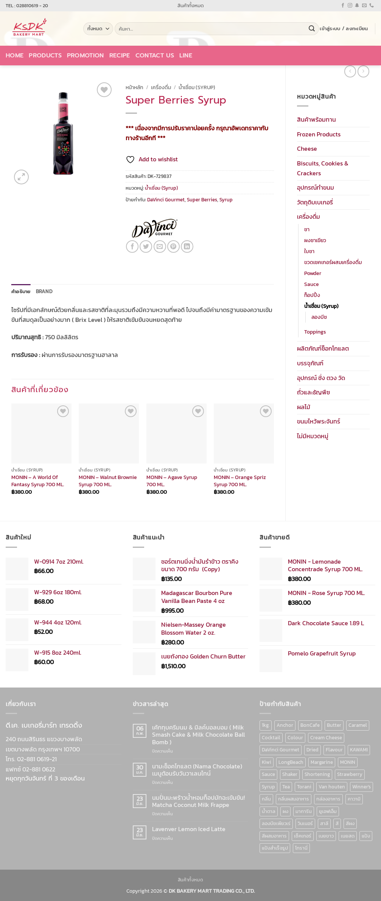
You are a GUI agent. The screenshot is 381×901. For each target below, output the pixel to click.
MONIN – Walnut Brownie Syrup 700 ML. (108, 481)
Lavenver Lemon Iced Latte (188, 829)
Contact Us (154, 55)
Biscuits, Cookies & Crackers (322, 168)
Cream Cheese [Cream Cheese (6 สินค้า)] (326, 737)
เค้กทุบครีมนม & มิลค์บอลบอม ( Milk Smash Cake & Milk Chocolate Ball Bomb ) (198, 735)
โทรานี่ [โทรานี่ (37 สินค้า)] (301, 848)
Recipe (119, 55)
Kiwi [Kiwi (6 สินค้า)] (266, 762)
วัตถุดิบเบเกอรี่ (315, 202)
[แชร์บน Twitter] (146, 246)
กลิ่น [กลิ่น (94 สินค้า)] (266, 798)
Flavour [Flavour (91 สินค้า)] (334, 749)
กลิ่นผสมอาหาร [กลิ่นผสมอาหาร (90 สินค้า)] (293, 798)
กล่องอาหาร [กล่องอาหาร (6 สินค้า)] (328, 798)
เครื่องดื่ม (308, 216)
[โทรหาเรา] (371, 5)
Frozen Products (319, 134)
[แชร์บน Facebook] (132, 246)
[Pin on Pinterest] (173, 246)
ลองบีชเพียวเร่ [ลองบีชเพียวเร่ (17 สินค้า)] (276, 823)
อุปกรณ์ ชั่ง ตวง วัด (321, 377)
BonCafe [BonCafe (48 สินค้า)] (310, 725)
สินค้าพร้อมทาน (316, 119)
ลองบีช (319, 317)
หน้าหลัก (134, 87)
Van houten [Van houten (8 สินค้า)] (332, 786)
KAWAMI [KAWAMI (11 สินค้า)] (359, 749)
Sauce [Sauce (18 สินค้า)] (268, 774)
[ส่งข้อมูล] (311, 28)
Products (45, 55)
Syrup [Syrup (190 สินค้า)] (268, 786)
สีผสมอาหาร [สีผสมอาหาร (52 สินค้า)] (274, 835)
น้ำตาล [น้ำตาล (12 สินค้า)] (268, 811)
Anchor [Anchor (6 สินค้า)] (285, 725)
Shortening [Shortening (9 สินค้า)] (317, 774)
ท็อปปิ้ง (312, 295)
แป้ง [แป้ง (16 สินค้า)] (366, 835)
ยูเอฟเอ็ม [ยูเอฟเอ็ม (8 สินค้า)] (328, 811)
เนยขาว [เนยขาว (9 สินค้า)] (326, 835)
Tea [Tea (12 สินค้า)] (286, 786)
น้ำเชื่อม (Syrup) (321, 306)
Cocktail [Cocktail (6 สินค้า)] (271, 737)
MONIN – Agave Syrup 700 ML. (171, 481)
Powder (312, 273)
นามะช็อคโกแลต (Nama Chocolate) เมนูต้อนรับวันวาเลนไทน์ (197, 770)
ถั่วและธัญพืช (313, 392)
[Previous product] (363, 71)
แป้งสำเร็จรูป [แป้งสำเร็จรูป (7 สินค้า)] (275, 848)
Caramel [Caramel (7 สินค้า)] (357, 725)
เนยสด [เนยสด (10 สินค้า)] (348, 835)
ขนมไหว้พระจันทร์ (318, 421)
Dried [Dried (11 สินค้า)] (312, 749)
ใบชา (309, 251)
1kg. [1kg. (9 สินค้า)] (265, 725)
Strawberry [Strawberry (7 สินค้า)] (349, 774)
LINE (185, 55)
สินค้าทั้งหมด (190, 5)
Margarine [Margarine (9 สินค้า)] (322, 762)
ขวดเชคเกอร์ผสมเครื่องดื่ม (333, 262)
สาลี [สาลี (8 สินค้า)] (324, 823)
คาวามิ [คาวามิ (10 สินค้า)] (354, 798)
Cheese (307, 148)
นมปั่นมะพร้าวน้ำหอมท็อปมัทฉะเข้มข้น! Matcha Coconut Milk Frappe (198, 801)
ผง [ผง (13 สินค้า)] (285, 811)
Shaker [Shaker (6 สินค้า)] (289, 774)
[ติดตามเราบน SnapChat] (357, 5)
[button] (344, 28)
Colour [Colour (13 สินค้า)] (295, 737)
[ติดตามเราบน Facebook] (343, 5)
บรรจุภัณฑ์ (310, 363)
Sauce (311, 284)
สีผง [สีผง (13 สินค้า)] (350, 823)
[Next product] (350, 71)
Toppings (315, 332)
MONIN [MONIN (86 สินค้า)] (347, 762)
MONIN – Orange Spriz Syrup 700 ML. (240, 481)
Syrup (226, 199)
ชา (306, 229)
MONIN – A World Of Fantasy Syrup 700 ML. (37, 481)
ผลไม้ (303, 406)
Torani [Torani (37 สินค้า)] (304, 786)
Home (14, 55)
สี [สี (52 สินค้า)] (337, 823)
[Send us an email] (364, 5)
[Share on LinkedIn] (187, 246)
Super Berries (202, 199)
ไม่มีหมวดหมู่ (312, 435)
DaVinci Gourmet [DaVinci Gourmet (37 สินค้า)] (280, 749)
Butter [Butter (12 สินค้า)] (334, 725)
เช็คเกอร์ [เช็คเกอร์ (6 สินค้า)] (302, 835)
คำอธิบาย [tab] (21, 291)
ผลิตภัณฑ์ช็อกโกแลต (323, 348)
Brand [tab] (44, 291)
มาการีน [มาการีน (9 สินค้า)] (303, 811)
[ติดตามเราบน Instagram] (350, 5)
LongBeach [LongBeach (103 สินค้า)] (290, 762)
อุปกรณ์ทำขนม (315, 187)
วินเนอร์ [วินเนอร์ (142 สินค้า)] (305, 823)
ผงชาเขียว (315, 240)
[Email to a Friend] (160, 246)
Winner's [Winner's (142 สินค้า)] (361, 786)
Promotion (85, 55)
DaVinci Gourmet (166, 199)
